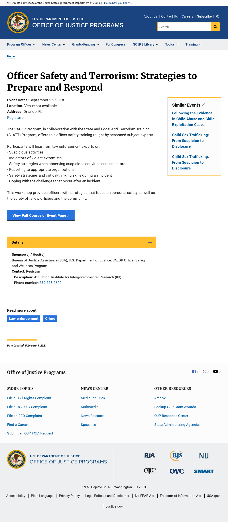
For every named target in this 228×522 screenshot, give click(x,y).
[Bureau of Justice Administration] (150, 454)
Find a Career (17, 424)
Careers (187, 16)
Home (11, 56)
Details (18, 242)
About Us (150, 16)
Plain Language (42, 496)
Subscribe (204, 16)
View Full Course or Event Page (40, 215)
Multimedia (90, 407)
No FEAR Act (144, 496)
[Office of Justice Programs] (18, 22)
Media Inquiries (93, 398)
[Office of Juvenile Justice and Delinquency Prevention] (150, 472)
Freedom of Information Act (180, 496)
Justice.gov (114, 506)
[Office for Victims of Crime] (177, 471)
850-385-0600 (50, 283)
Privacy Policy (69, 496)
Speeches (88, 424)
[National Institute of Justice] (204, 454)
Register (15, 117)
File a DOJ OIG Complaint (27, 407)
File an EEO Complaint (24, 416)
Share (219, 17)
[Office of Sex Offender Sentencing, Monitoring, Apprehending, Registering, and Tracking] (204, 470)
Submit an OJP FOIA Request (30, 433)
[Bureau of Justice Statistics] (177, 459)
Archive (160, 398)
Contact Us (169, 16)
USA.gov (213, 496)
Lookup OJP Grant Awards (175, 407)
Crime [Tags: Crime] (50, 318)
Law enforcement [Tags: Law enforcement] (24, 318)
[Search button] (215, 26)
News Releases (92, 416)
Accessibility (15, 496)
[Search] (184, 26)
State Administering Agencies (177, 424)
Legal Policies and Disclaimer (107, 496)
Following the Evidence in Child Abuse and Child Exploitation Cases (193, 119)
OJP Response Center (171, 416)
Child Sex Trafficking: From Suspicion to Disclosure (190, 141)
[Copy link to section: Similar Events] (202, 104)
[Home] (78, 22)
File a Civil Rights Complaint (29, 398)
